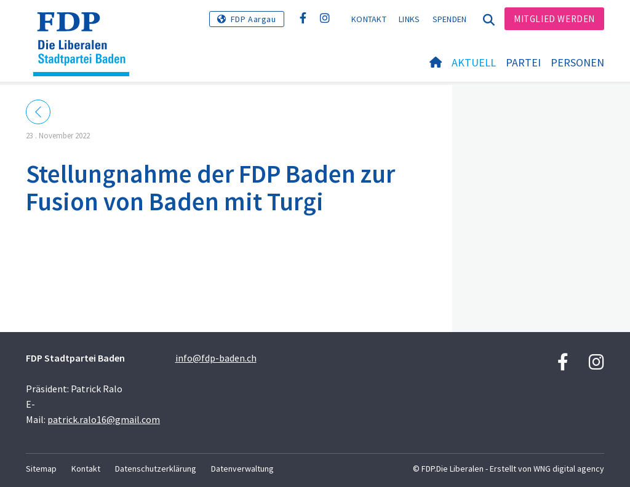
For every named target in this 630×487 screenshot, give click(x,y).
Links (409, 19)
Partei (523, 62)
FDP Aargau (253, 19)
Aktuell (474, 62)
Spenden (450, 19)
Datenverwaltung (242, 468)
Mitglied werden (554, 19)
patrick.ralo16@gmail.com (103, 419)
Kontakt (368, 19)
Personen (577, 62)
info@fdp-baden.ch (216, 358)
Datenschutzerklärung (155, 468)
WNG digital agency (568, 468)
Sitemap (41, 468)
